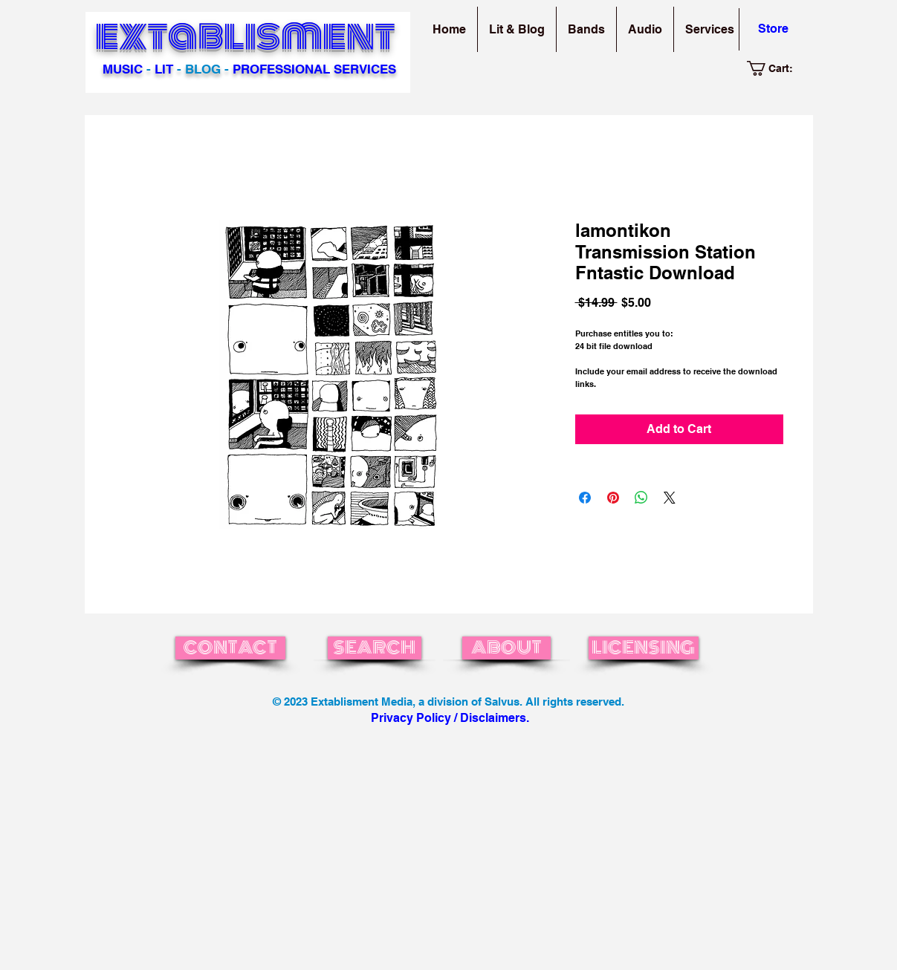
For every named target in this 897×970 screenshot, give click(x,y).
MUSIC (123, 69)
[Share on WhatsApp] (641, 498)
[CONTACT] (230, 648)
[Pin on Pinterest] (613, 498)
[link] (778, 68)
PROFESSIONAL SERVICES (314, 69)
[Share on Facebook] (585, 498)
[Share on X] (670, 498)
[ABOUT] (506, 648)
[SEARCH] (374, 648)
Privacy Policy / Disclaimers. (450, 718)
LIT (164, 69)
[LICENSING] (644, 648)
